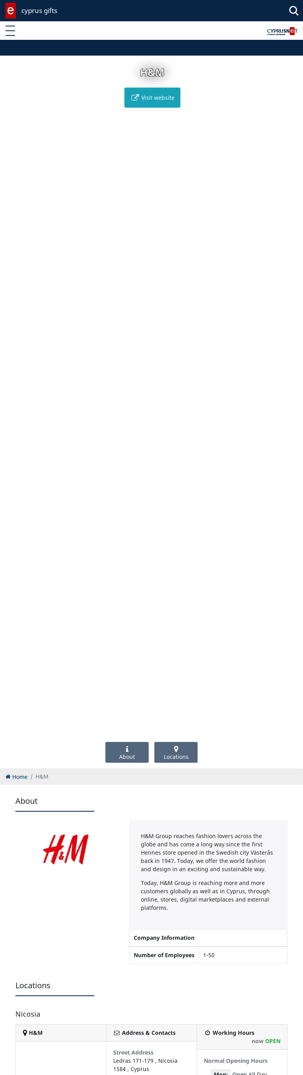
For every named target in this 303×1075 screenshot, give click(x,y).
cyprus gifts (39, 10)
